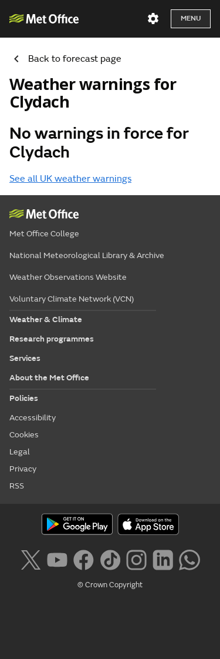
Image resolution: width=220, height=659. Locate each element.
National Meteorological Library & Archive (86, 255)
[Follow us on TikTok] (110, 558)
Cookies (24, 435)
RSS (16, 486)
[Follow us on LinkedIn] (163, 558)
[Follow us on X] (30, 558)
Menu (191, 18)
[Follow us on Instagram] (136, 558)
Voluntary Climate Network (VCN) (71, 299)
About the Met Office (49, 378)
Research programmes (51, 339)
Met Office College (44, 234)
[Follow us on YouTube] (57, 558)
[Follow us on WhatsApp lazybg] (189, 558)
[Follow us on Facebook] (83, 558)
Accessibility (32, 418)
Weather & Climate (45, 320)
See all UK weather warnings (70, 179)
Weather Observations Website (68, 277)
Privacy (22, 469)
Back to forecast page (63, 59)
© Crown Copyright (110, 585)
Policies (23, 398)
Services (24, 358)
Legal (19, 452)
